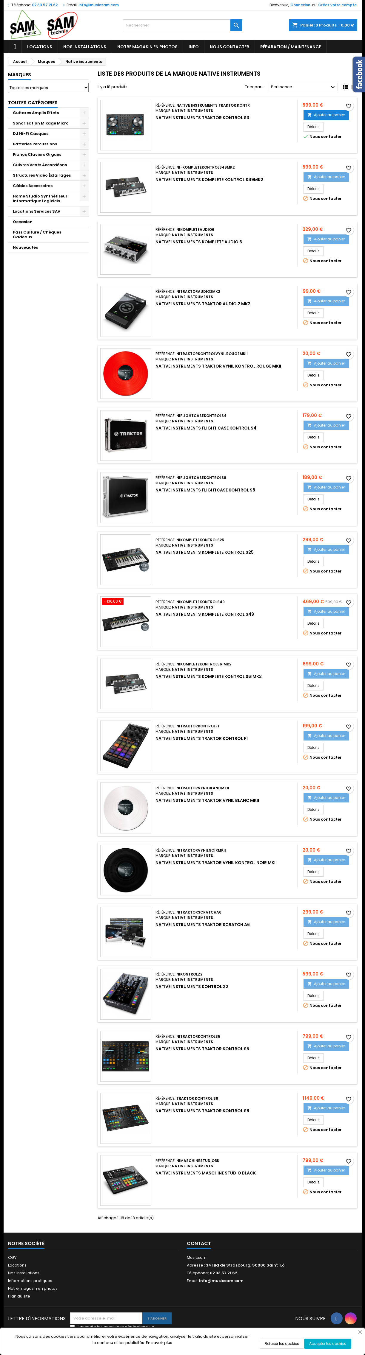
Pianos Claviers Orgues (37, 154)
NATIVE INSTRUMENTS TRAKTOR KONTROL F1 (201, 738)
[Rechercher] (182, 25)
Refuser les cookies (282, 1343)
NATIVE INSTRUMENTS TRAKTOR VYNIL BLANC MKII (207, 800)
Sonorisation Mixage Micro (41, 123)
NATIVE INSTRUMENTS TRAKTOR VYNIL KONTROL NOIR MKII (216, 863)
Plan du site (19, 1296)
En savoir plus (159, 1342)
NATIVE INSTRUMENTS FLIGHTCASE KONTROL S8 (205, 490)
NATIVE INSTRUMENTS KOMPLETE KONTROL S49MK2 (209, 180)
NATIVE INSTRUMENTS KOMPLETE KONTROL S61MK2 (208, 676)
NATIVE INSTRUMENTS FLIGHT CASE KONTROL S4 (205, 428)
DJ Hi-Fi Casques (30, 133)
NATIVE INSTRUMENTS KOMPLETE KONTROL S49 (204, 614)
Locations (39, 47)
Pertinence (303, 87)
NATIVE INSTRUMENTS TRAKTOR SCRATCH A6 (202, 925)
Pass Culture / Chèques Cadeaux (37, 234)
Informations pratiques (30, 1281)
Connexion (300, 4)
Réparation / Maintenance (290, 47)
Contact (199, 1243)
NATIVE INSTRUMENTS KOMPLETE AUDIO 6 (198, 242)
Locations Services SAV (36, 211)
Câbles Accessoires (33, 186)
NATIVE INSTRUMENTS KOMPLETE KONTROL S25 (204, 552)
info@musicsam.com (98, 4)
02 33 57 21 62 (45, 4)
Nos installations (84, 47)
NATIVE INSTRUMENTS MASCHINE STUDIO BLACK (205, 1173)
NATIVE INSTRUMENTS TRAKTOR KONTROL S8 (202, 1111)
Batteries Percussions (35, 144)
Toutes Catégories (33, 102)
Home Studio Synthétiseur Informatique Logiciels (40, 198)
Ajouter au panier (326, 114)
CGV (12, 1257)
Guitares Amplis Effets (36, 113)
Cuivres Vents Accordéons (40, 165)
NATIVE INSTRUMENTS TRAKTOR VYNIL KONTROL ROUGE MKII (218, 366)
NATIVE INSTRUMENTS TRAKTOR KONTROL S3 (202, 118)
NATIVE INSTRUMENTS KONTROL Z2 (191, 987)
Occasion (23, 222)
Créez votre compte (337, 4)
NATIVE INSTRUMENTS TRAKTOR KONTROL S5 (202, 1049)
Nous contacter (229, 47)
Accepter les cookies (327, 1343)
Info (194, 47)
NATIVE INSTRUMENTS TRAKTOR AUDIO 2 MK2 (202, 304)
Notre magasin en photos (147, 47)
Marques (19, 74)
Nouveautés (25, 247)
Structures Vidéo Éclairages (42, 175)
